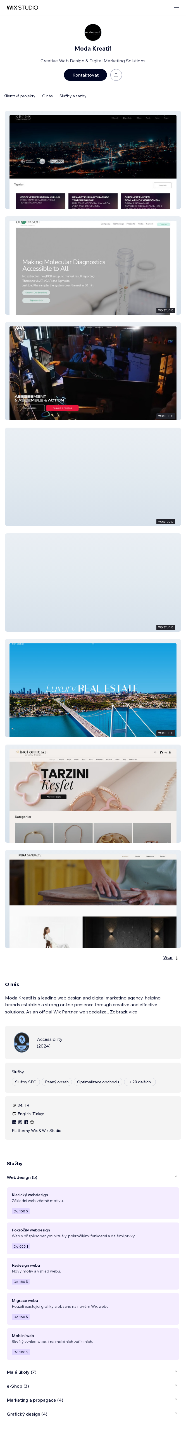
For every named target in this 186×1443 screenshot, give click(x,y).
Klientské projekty (19, 95)
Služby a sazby (73, 95)
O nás (47, 95)
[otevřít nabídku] (176, 7)
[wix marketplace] (22, 7)
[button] (93, 160)
